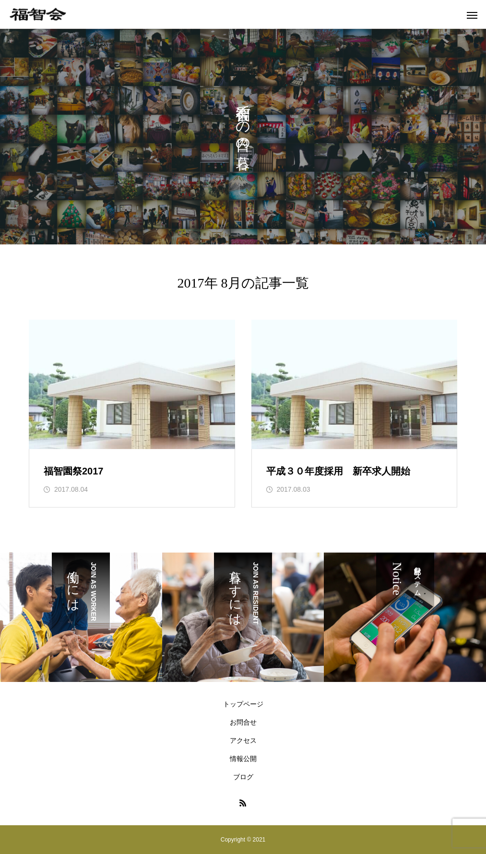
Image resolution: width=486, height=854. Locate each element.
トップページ (243, 704)
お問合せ (243, 722)
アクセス (243, 740)
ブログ (243, 777)
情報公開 (243, 758)
